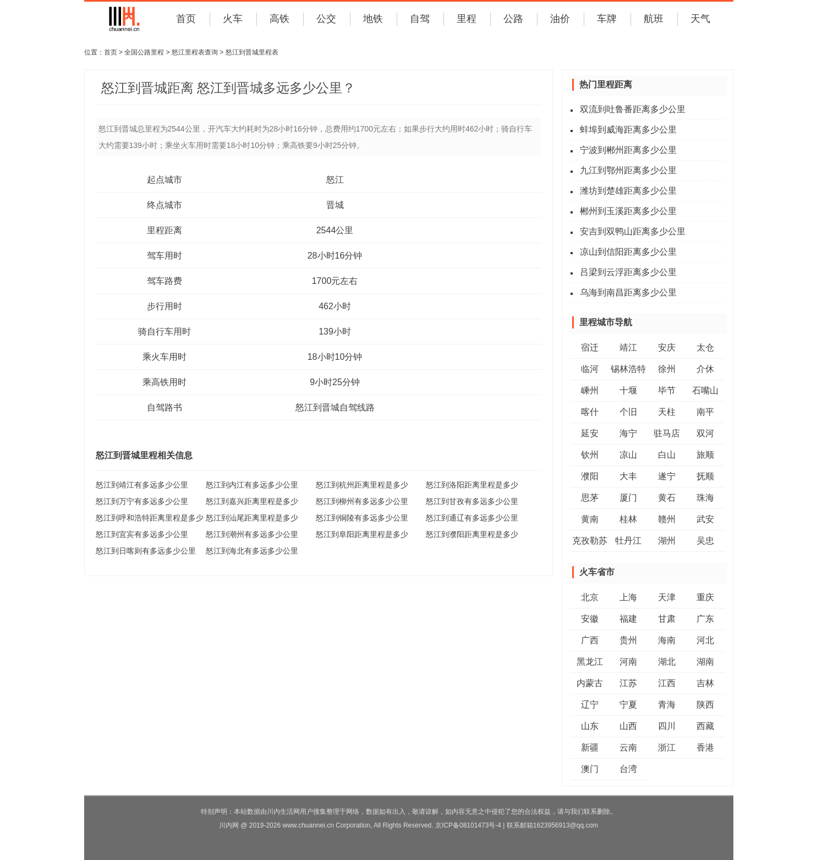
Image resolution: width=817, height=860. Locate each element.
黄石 (667, 497)
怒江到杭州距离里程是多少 (362, 484)
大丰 (628, 476)
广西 (590, 640)
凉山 (628, 454)
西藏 (705, 726)
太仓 (705, 347)
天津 (667, 597)
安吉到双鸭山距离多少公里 (633, 231)
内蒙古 (590, 683)
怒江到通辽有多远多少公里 (472, 517)
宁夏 (628, 704)
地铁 (373, 18)
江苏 (628, 683)
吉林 (705, 683)
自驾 (420, 18)
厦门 (628, 497)
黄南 (590, 519)
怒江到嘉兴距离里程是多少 (252, 501)
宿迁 (590, 347)
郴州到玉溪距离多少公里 (628, 211)
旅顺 (705, 454)
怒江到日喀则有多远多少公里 (146, 550)
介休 (705, 369)
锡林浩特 (628, 369)
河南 (628, 661)
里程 (466, 18)
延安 (590, 433)
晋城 (335, 205)
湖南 (705, 661)
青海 (667, 704)
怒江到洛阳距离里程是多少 (472, 484)
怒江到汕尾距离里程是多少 (252, 517)
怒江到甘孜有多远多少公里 (472, 501)
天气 (700, 18)
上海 (628, 597)
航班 (654, 18)
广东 (705, 618)
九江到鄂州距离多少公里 (628, 170)
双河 (705, 433)
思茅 (590, 497)
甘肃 (667, 618)
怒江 (335, 179)
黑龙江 (590, 661)
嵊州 (590, 390)
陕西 (705, 704)
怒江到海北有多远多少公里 (252, 550)
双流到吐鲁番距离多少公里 (633, 109)
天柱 (667, 412)
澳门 (590, 769)
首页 (186, 18)
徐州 (667, 369)
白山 (667, 454)
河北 (705, 640)
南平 (705, 412)
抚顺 (705, 476)
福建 (628, 618)
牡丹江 (628, 540)
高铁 (279, 18)
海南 (667, 640)
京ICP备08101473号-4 (468, 825)
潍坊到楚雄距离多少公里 (628, 190)
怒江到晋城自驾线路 (335, 407)
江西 (667, 683)
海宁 (628, 433)
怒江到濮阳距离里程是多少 (472, 534)
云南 (628, 747)
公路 (513, 18)
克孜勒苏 (589, 540)
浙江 (667, 747)
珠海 (705, 497)
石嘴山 (705, 390)
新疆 (590, 747)
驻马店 (667, 433)
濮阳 (590, 476)
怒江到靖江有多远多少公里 (142, 484)
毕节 (667, 390)
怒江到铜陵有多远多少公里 (362, 517)
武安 (705, 519)
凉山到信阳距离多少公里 (628, 251)
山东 (590, 726)
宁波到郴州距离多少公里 (628, 150)
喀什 (590, 412)
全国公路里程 (144, 52)
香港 (705, 747)
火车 (233, 18)
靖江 (628, 347)
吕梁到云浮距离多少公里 (628, 272)
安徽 (590, 618)
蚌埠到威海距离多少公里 (628, 129)
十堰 (628, 390)
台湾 (628, 769)
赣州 (667, 519)
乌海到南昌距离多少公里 (628, 292)
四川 (667, 726)
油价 (560, 18)
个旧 (628, 412)
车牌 (607, 18)
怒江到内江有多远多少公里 (252, 484)
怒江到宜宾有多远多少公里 (142, 534)
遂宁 (667, 476)
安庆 (667, 347)
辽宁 (590, 704)
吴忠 (705, 540)
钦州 (590, 454)
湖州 (667, 540)
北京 (590, 597)
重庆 (705, 597)
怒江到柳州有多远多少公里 (362, 501)
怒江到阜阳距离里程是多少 (362, 534)
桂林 (628, 519)
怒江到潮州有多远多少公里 (252, 534)
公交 (326, 18)
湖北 (667, 661)
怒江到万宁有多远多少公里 (142, 501)
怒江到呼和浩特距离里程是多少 (150, 517)
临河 (590, 369)
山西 (628, 726)
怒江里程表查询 (195, 52)
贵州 (628, 640)
